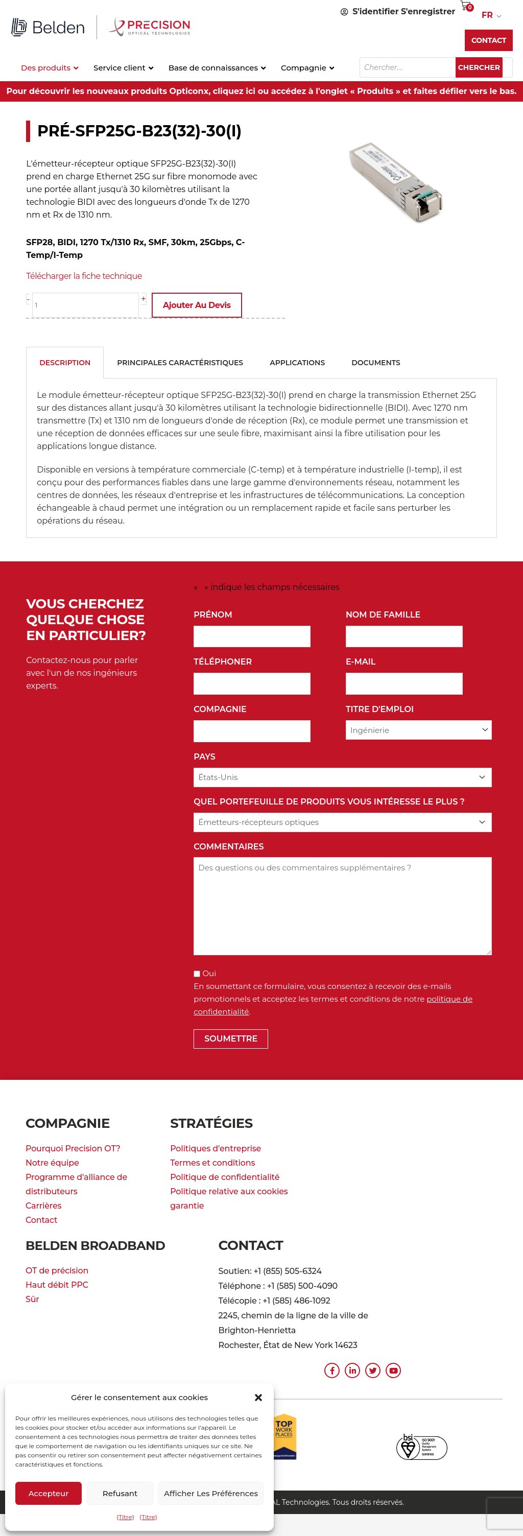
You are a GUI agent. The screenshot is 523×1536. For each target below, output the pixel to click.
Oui (209, 972)
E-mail (363, 661)
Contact (41, 1219)
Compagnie (222, 708)
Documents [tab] (375, 361)
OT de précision (57, 1269)
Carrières (43, 1205)
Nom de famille (385, 614)
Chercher (484, 67)
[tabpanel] (261, 457)
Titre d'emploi (382, 708)
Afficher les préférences (211, 1493)
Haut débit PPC (57, 1284)
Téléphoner (225, 661)
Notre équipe (52, 1162)
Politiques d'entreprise (215, 1147)
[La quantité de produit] (88, 305)
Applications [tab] (297, 361)
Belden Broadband (101, 1244)
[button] (258, 1397)
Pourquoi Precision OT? (73, 1147)
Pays (207, 756)
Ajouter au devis (202, 305)
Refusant (120, 1493)
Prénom (215, 614)
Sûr (32, 1298)
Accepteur (49, 1493)
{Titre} (125, 1517)
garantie (187, 1205)
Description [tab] (64, 361)
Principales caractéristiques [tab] (180, 361)
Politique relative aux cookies (229, 1190)
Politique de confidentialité (224, 1176)
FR (487, 15)
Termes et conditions (212, 1162)
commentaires (229, 845)
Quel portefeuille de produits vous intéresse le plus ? (331, 801)
